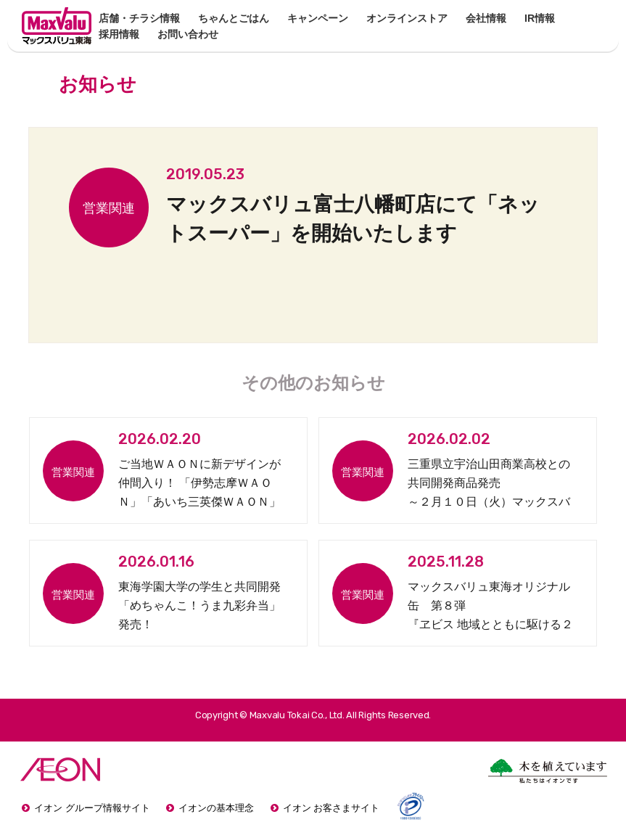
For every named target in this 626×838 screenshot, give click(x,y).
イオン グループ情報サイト (92, 807)
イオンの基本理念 (216, 807)
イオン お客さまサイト (331, 807)
